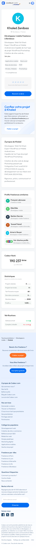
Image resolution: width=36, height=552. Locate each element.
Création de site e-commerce (11, 431)
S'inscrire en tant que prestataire (12, 411)
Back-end (23, 61)
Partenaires (5, 419)
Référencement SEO (8, 434)
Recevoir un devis (18, 94)
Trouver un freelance (8, 409)
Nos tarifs (4, 389)
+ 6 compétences (11, 73)
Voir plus (7, 56)
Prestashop (23, 69)
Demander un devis (8, 406)
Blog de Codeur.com (8, 394)
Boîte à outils (5, 392)
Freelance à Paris (7, 456)
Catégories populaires (9, 425)
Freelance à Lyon (7, 459)
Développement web (8, 428)
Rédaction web (6, 436)
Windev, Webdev (11, 69)
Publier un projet (12, 129)
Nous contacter (6, 481)
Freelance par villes (8, 452)
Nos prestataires (7, 414)
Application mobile (11, 61)
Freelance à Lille (7, 464)
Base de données (11, 65)
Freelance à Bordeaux (8, 467)
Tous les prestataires (7, 338)
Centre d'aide (6, 478)
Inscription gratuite (18, 371)
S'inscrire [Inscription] (15, 505)
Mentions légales (6, 540)
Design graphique (7, 439)
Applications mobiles (8, 444)
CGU (32, 540)
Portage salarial (6, 417)
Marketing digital (7, 442)
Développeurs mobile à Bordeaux (23, 243)
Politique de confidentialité (21, 540)
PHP (20, 65)
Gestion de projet (7, 447)
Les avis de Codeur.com (9, 397)
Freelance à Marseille (8, 461)
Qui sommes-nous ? (8, 386)
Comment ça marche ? (9, 475)
